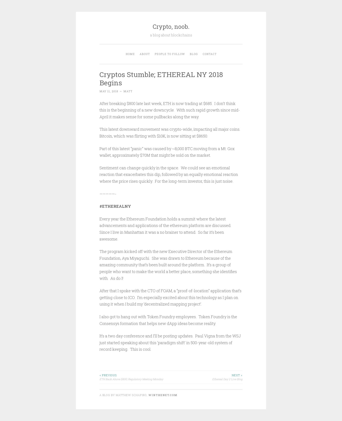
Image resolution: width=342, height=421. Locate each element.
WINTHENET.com (162, 395)
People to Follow (170, 54)
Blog (194, 54)
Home (130, 54)
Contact (210, 54)
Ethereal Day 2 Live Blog (207, 377)
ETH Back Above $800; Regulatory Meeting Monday (135, 377)
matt (127, 91)
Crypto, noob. (171, 26)
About (145, 54)
